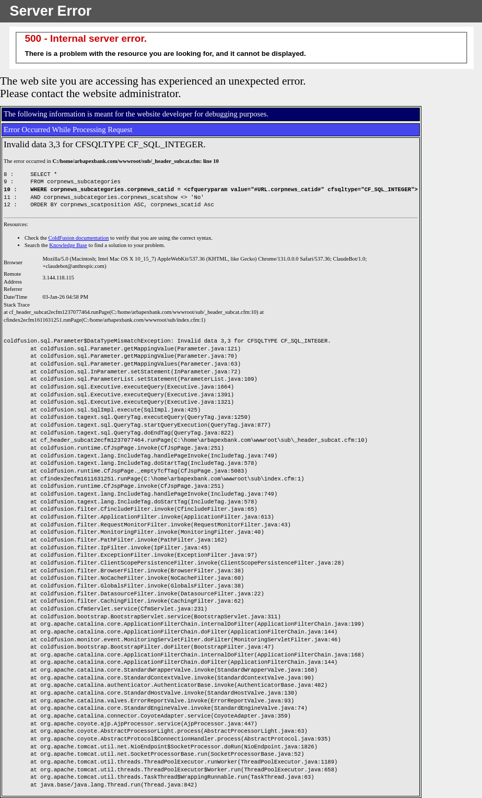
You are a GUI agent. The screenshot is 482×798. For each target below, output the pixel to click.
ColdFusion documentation (79, 238)
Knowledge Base (68, 245)
